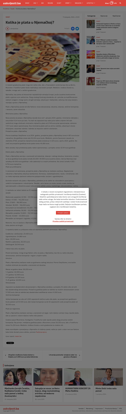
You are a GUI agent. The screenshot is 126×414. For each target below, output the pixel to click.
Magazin (78, 3)
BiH (42, 3)
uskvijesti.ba (12, 3)
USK (34, 3)
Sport (67, 3)
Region (50, 3)
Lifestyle (90, 3)
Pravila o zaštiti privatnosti (63, 221)
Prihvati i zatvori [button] (63, 213)
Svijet (59, 3)
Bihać (27, 3)
